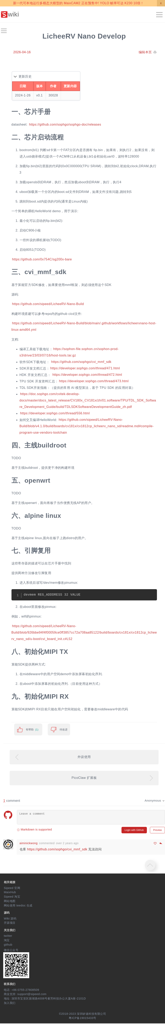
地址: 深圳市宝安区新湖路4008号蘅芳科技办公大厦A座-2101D (45, 998)
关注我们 (10, 930)
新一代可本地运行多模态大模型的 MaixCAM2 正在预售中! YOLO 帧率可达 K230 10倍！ (78, 3)
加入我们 (10, 1003)
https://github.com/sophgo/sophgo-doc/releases (65, 124)
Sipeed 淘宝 (12, 897)
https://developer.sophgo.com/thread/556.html (55, 413)
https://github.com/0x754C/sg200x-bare (42, 259)
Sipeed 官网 (12, 888)
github (8, 945)
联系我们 (10, 984)
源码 (7, 913)
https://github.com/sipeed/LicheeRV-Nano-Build (48, 304)
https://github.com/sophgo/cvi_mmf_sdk (81, 362)
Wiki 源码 (10, 919)
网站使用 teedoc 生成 (18, 905)
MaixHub (10, 892)
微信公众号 (11, 950)
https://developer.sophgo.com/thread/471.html (85, 368)
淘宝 (7, 940)
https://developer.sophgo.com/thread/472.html (87, 375)
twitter (8, 936)
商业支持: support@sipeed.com (25, 994)
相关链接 (10, 882)
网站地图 (10, 901)
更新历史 (25, 76)
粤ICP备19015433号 (82, 1018)
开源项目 (10, 923)
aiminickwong (30, 843)
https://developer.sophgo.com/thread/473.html (94, 381)
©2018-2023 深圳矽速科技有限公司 (82, 1014)
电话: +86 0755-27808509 (21, 990)
